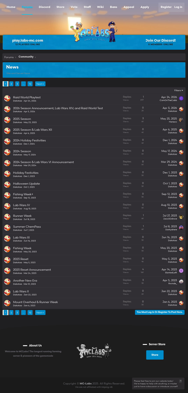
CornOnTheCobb (168, 100)
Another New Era (25, 280)
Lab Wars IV (21, 205)
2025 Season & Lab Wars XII (32, 129)
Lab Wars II (21, 291)
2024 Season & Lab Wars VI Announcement (43, 162)
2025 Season (22, 119)
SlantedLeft (171, 272)
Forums (27, 7)
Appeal (128, 7)
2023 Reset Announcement (32, 269)
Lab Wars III (21, 237)
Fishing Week (22, 248)
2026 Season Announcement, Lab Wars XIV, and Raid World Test (58, 108)
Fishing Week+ (23, 194)
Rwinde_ (172, 283)
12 (30, 83)
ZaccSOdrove (170, 218)
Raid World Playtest (27, 97)
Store (60, 7)
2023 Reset (20, 259)
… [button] (23, 83)
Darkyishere (171, 229)
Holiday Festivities (25, 172)
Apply (144, 7)
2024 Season (22, 151)
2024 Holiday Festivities (29, 140)
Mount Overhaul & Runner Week (35, 302)
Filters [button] (177, 90)
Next (39, 83)
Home (11, 7)
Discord (44, 7)
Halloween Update (26, 183)
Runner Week (22, 215)
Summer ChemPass (27, 226)
